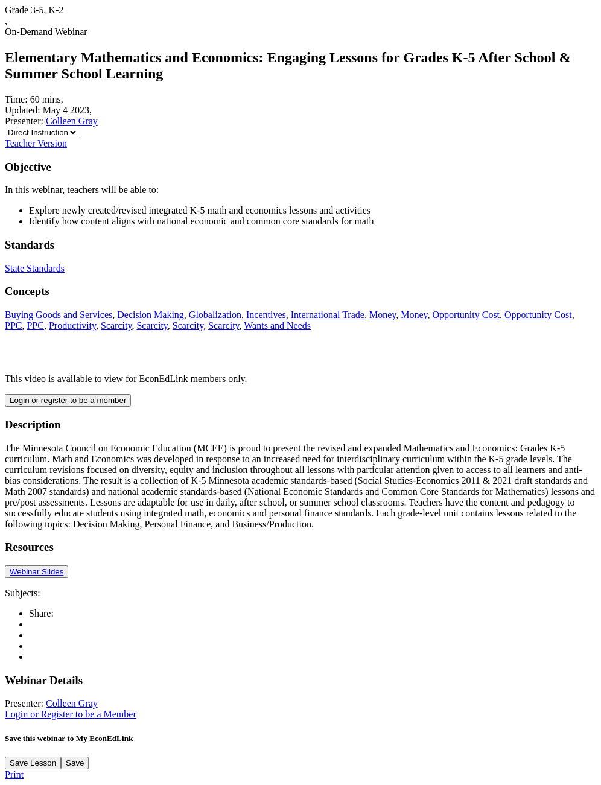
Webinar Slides (36, 571)
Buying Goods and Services (58, 315)
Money (382, 315)
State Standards (35, 268)
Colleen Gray (72, 121)
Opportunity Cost (466, 315)
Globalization (215, 315)
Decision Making (150, 315)
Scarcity (116, 325)
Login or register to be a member (68, 400)
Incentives (266, 315)
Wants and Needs (277, 325)
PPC (13, 325)
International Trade (327, 315)
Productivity (72, 325)
